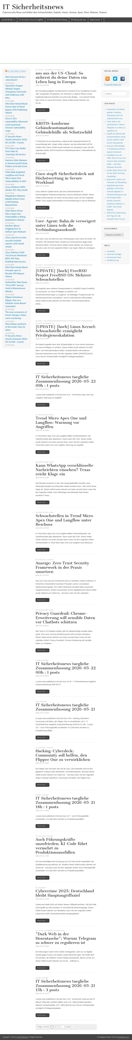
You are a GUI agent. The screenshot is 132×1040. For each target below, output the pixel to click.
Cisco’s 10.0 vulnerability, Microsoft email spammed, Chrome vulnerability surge (16, 124)
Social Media (7, 20)
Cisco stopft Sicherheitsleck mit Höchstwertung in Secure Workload (65, 178)
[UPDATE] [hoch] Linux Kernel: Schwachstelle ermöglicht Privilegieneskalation (66, 331)
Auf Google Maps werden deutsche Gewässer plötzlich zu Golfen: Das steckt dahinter (115, 204)
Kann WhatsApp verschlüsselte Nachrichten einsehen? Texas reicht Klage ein (64, 469)
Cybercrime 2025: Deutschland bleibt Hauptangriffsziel (65, 893)
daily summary (41, 701)
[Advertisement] (66, 45)
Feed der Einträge (114, 254)
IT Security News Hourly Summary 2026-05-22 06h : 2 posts (16, 338)
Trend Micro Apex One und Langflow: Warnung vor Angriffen (61, 422)
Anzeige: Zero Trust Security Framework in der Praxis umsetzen (62, 567)
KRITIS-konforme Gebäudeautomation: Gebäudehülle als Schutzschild (64, 127)
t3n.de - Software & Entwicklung (51, 70)
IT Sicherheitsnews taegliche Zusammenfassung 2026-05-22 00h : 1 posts (66, 668)
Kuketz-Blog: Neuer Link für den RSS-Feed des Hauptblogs (116, 173)
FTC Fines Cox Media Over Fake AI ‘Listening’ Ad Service (15, 151)
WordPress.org (113, 260)
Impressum (95, 20)
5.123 (68, 1027)
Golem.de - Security (45, 217)
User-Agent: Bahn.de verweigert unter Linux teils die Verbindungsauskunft (66, 225)
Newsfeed (42, 120)
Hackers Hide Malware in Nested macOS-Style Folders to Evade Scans (16, 163)
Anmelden (111, 251)
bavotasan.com (124, 1037)
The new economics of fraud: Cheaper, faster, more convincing (16, 315)
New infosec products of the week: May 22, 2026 (15, 327)
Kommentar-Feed (114, 257)
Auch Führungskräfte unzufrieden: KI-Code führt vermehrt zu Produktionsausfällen (61, 846)
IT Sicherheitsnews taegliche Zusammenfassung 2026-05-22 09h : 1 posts (66, 381)
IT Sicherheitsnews (33, 7)
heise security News (46, 170)
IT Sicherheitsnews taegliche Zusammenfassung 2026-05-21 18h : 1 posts (65, 802)
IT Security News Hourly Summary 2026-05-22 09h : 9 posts (16, 139)
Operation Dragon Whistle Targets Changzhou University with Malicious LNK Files (15, 91)
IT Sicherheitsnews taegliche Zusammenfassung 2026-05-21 (65, 707)
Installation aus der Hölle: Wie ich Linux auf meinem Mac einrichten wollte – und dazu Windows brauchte (116, 161)
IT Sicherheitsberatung (57, 20)
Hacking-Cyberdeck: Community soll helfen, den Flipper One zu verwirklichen (63, 755)
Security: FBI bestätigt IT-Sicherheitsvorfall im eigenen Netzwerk (116, 149)
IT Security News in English (31, 20)
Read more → (42, 110)
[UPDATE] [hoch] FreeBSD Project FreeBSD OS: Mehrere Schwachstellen (63, 275)
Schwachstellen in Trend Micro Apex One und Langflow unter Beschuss (64, 520)
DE (37, 70)
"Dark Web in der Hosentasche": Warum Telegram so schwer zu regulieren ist (66, 938)
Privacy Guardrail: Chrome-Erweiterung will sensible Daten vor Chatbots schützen (65, 617)
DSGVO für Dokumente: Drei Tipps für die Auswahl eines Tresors (116, 216)
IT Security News (17, 71)
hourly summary (42, 373)
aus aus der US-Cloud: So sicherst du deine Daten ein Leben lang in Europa (61, 77)
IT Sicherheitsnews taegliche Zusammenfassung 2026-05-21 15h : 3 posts (65, 985)
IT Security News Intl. (112, 85)
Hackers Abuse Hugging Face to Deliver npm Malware (15, 228)
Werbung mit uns (78, 20)
